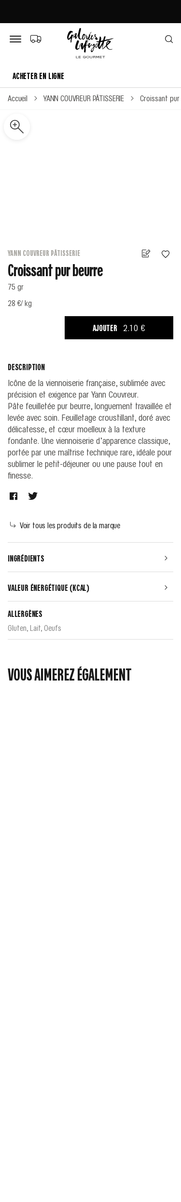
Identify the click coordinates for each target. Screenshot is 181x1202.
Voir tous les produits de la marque (65, 525)
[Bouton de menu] (17, 39)
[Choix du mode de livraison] (35, 38)
